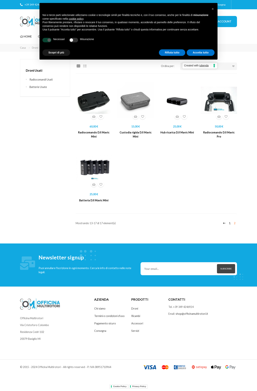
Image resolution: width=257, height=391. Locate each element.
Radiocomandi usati (41, 79)
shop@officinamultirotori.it (193, 315)
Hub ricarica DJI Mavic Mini (177, 132)
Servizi (135, 332)
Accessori (137, 325)
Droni (135, 310)
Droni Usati (34, 70)
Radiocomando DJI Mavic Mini (94, 135)
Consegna (100, 332)
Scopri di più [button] (56, 52)
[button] (213, 9)
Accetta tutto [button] (201, 52)
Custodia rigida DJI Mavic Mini (135, 135)
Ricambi (136, 317)
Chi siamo (100, 310)
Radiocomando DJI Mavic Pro (219, 135)
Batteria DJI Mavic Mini (94, 201)
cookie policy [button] (76, 18)
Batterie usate (38, 87)
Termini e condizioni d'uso (110, 317)
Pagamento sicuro (105, 325)
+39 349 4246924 (34, 4)
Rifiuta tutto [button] (172, 52)
